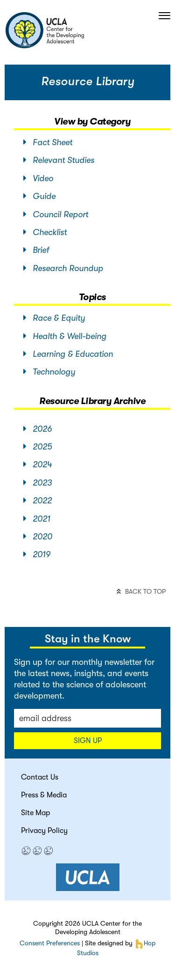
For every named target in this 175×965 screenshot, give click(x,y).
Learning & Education (68, 354)
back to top (141, 591)
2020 (37, 536)
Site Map (35, 813)
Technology (49, 371)
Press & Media (44, 795)
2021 (36, 518)
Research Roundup (63, 268)
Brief (36, 250)
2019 (36, 554)
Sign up (88, 741)
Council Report (55, 214)
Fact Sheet (47, 142)
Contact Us (39, 777)
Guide (39, 196)
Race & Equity (54, 318)
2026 (37, 429)
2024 (37, 464)
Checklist (45, 232)
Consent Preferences (50, 943)
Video (38, 178)
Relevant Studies (58, 160)
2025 (37, 446)
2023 (37, 482)
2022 (37, 500)
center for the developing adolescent (44, 30)
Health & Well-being (64, 336)
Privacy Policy (44, 830)
